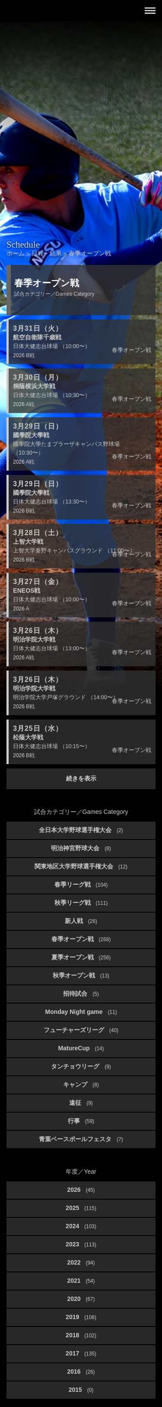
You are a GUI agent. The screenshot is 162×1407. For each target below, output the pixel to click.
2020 (81, 1298)
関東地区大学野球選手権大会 (81, 866)
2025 (81, 1207)
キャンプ (80, 1084)
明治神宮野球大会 (81, 848)
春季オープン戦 (81, 939)
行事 (81, 1120)
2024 (81, 1226)
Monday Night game (81, 1011)
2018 (81, 1335)
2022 (81, 1262)
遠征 (80, 1102)
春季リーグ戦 (81, 884)
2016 (81, 1371)
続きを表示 (81, 778)
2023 (81, 1244)
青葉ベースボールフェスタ (81, 1139)
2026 (81, 1189)
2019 (81, 1316)
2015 (81, 1389)
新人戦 (81, 920)
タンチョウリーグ (81, 1066)
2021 (81, 1280)
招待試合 (80, 993)
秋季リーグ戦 (81, 902)
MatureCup (81, 1048)
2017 (81, 1353)
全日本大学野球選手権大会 (81, 829)
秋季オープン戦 (81, 975)
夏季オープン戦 (81, 957)
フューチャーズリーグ (81, 1029)
